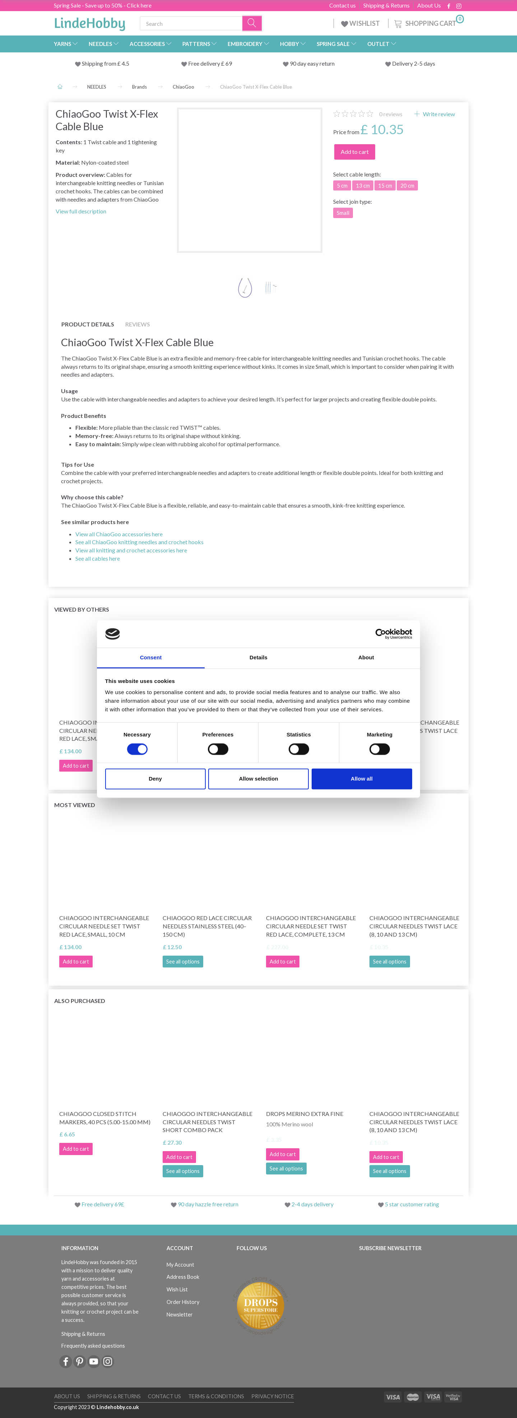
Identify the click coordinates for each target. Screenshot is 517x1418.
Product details (87, 324)
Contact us (342, 5)
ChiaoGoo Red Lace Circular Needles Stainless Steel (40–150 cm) (207, 926)
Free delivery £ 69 (210, 63)
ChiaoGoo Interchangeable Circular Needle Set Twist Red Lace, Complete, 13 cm (311, 926)
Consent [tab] (151, 658)
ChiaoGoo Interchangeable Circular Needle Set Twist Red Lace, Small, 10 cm (104, 926)
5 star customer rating (412, 1204)
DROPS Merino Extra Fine (304, 1113)
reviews (390, 113)
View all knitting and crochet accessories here (131, 550)
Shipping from (99, 63)
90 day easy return (312, 63)
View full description (81, 211)
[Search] (252, 23)
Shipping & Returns (386, 5)
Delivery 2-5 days (413, 63)
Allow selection (258, 779)
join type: (352, 201)
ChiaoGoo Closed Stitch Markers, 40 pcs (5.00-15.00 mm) (104, 1117)
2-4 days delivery (313, 1204)
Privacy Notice (272, 1396)
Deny (155, 779)
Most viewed (74, 804)
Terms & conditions (216, 1396)
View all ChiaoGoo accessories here (119, 534)
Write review (438, 113)
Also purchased (79, 1000)
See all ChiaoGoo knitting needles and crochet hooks (139, 541)
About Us (429, 5)
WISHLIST (361, 23)
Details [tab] (258, 658)
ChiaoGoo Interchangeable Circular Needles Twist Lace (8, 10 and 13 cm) (414, 926)
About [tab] (366, 658)
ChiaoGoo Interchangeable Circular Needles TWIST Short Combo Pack (207, 1122)
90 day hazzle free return (208, 1204)
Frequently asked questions (93, 1346)
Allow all (362, 779)
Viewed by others (81, 609)
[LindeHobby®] (89, 22)
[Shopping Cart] (428, 22)
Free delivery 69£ (102, 1204)
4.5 (125, 63)
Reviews (137, 324)
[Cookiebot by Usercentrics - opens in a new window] (380, 633)
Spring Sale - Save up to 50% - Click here (103, 5)
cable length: (357, 174)
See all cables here (97, 558)
